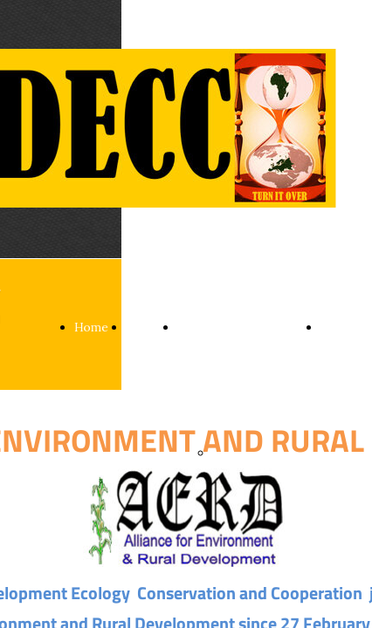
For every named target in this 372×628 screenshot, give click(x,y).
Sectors (198, 327)
